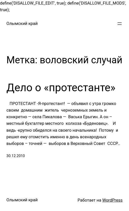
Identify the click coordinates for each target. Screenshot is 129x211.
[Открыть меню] (120, 24)
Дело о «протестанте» (60, 87)
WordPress (112, 200)
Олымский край (22, 23)
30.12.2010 (15, 156)
